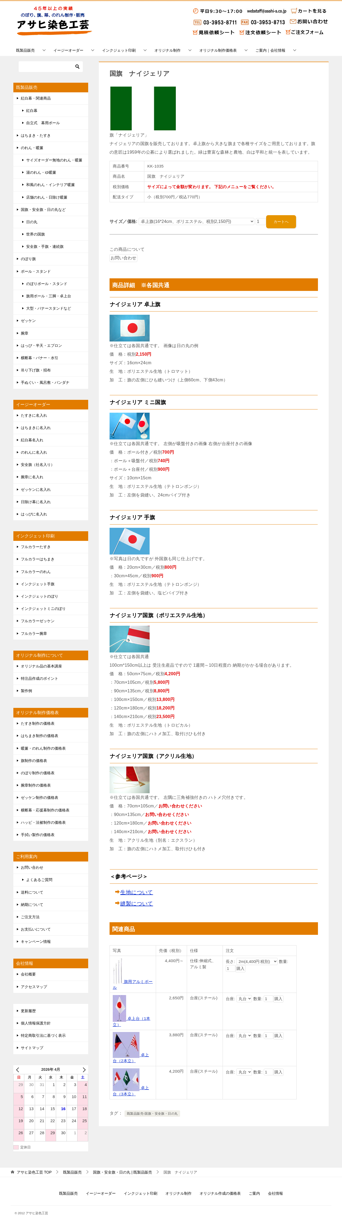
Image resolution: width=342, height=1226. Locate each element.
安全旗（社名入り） (38, 464)
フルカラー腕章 (34, 633)
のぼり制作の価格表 (38, 773)
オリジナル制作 (167, 50)
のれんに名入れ (34, 452)
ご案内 (254, 1193)
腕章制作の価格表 (36, 785)
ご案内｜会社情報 (270, 50)
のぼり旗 (28, 259)
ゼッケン (28, 320)
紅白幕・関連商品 (36, 98)
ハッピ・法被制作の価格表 (43, 822)
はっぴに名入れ (34, 514)
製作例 (26, 691)
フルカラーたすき (36, 547)
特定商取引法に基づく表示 (43, 1035)
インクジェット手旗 (38, 584)
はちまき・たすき (36, 135)
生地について (136, 892)
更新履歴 (28, 1011)
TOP (34, 1172)
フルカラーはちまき (38, 559)
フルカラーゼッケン (38, 621)
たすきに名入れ (34, 415)
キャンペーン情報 (36, 941)
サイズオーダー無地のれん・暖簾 (54, 160)
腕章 (24, 333)
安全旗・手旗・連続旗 (45, 246)
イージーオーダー (68, 50)
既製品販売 (25, 50)
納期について (32, 904)
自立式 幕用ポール (43, 123)
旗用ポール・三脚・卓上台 (48, 296)
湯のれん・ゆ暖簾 (41, 172)
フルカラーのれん (36, 572)
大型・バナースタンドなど (48, 308)
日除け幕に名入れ (36, 502)
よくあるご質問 (39, 880)
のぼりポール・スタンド (46, 284)
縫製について (136, 903)
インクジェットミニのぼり (43, 608)
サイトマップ (32, 1048)
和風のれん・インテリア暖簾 (50, 185)
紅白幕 (31, 110)
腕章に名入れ (32, 477)
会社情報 (275, 1193)
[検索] (51, 66)
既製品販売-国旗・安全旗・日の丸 (152, 1113)
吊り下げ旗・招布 (36, 370)
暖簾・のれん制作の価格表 (43, 748)
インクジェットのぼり (39, 596)
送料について (32, 892)
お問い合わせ (32, 867)
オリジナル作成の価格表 (220, 1193)
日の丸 (31, 222)
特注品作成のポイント (39, 678)
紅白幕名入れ (32, 440)
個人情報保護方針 (36, 1023)
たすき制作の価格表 (38, 723)
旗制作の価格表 (34, 760)
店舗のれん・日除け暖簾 (46, 197)
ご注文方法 (30, 917)
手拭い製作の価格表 (38, 835)
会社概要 (28, 974)
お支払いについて (36, 929)
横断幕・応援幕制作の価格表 (45, 810)
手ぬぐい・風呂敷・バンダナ (45, 382)
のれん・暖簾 (32, 148)
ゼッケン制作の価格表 (39, 797)
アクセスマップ (34, 987)
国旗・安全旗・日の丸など (43, 209)
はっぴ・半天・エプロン (41, 345)
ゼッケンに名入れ (36, 489)
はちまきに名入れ (36, 428)
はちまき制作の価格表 (39, 736)
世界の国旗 (35, 234)
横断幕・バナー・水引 (39, 358)
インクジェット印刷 (119, 50)
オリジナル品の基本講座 (41, 666)
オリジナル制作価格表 (218, 50)
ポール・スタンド (36, 271)
